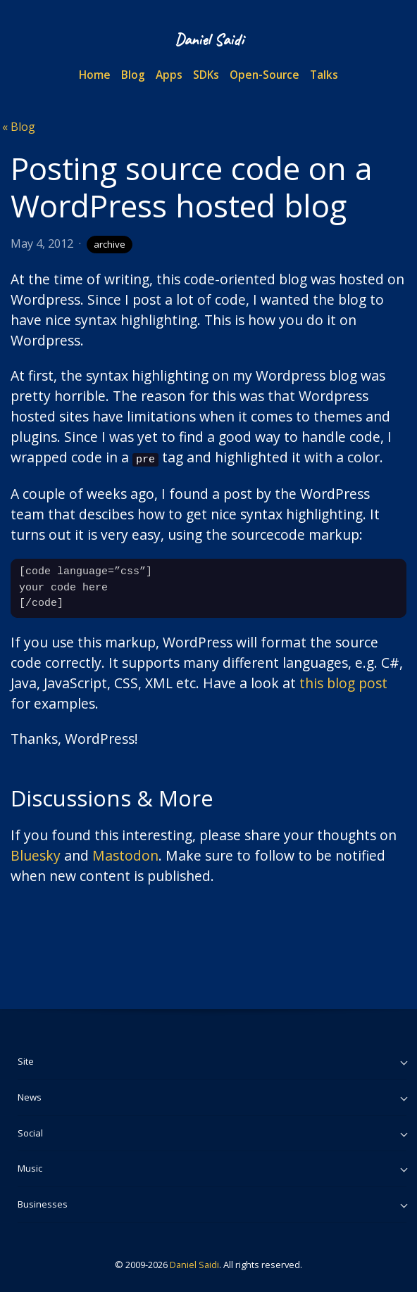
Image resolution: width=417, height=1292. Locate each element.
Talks (324, 74)
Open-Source (264, 74)
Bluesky (36, 854)
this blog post (343, 681)
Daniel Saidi (194, 1264)
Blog (133, 74)
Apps (169, 74)
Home (95, 74)
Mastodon (125, 854)
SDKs (206, 74)
